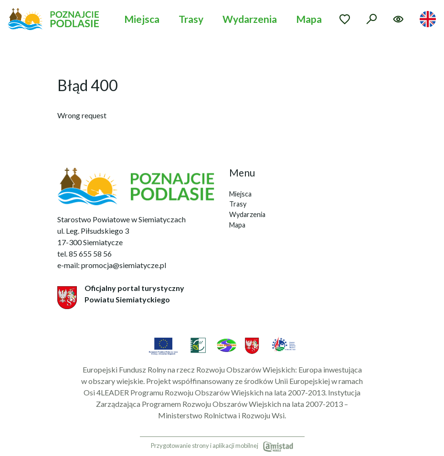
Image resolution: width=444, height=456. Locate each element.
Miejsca (141, 19)
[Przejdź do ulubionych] (344, 19)
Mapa (309, 19)
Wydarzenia (249, 19)
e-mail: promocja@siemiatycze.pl (111, 264)
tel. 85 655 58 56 (84, 253)
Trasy (191, 19)
